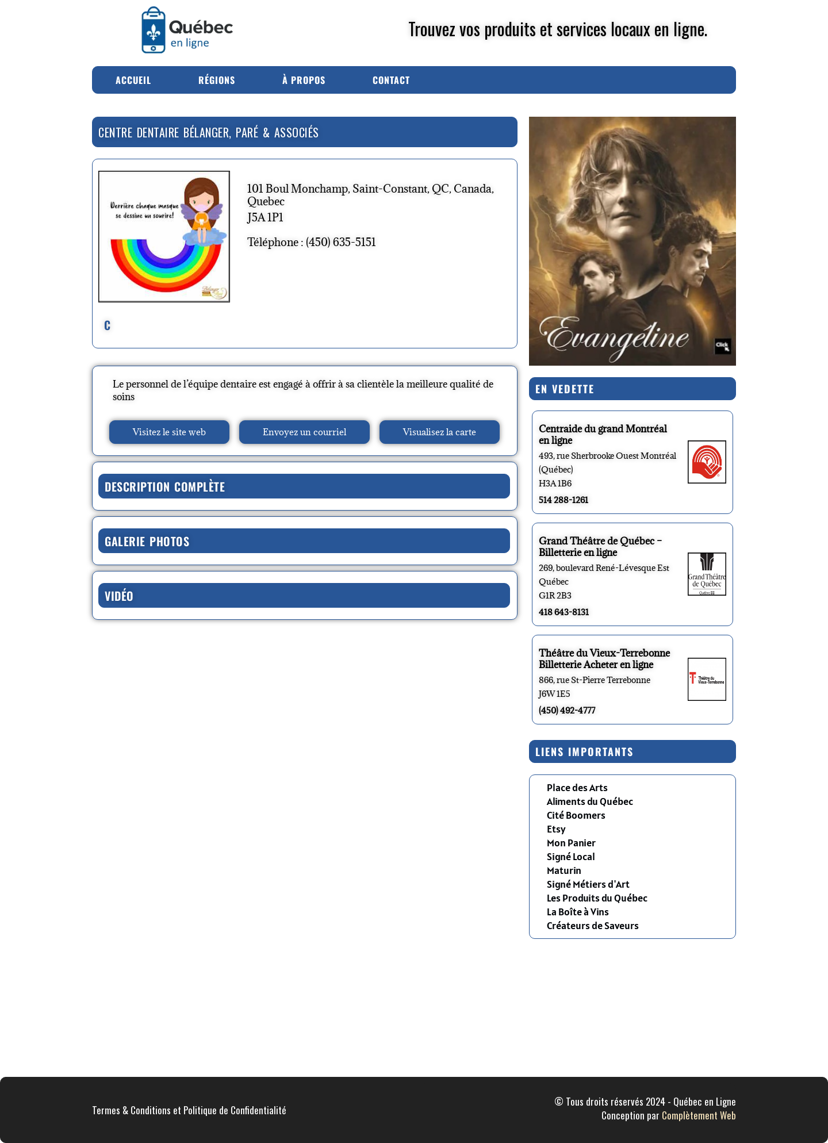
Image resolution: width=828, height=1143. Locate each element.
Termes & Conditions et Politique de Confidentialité (189, 1110)
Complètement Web (699, 1115)
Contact (391, 80)
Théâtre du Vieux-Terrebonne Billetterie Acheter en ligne (604, 659)
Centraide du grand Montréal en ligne (603, 435)
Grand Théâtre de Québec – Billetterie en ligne (600, 547)
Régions (216, 80)
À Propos (303, 80)
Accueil (133, 80)
